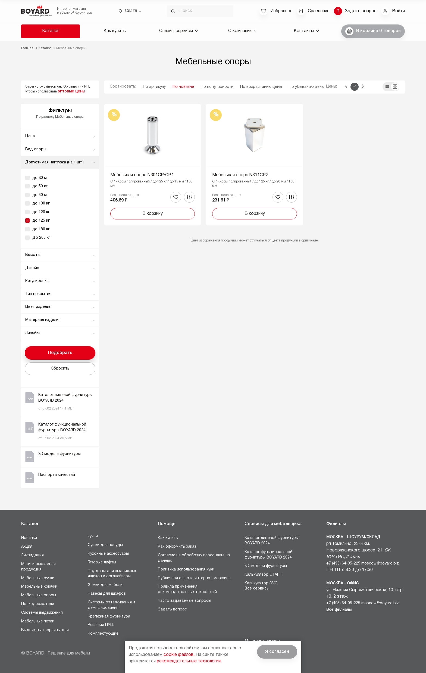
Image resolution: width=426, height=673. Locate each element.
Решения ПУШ (101, 625)
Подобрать (60, 353)
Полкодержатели (37, 604)
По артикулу (154, 87)
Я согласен (277, 652)
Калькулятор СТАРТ (263, 574)
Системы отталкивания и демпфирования (111, 605)
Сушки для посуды (105, 545)
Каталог (50, 31)
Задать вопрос (172, 609)
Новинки (29, 538)
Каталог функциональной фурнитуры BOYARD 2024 (268, 554)
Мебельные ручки (37, 578)
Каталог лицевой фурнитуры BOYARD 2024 (272, 540)
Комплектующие (103, 633)
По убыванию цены (306, 87)
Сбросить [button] (60, 368)
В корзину (152, 214)
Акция (26, 546)
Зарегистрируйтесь (40, 86)
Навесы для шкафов (107, 594)
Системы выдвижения (42, 613)
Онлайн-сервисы (178, 31)
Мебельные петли (37, 621)
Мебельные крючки (39, 586)
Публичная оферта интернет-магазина (194, 578)
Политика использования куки (186, 569)
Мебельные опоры (38, 595)
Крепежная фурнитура (109, 616)
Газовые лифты (102, 562)
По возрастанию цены (261, 87)
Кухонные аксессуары (108, 554)
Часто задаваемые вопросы (184, 601)
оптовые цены (71, 91)
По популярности (217, 87)
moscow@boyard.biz (380, 563)
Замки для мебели (105, 585)
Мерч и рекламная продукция (38, 566)
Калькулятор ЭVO (261, 583)
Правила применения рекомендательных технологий (187, 589)
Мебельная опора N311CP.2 (240, 175)
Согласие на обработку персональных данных (194, 558)
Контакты (306, 31)
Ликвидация (32, 555)
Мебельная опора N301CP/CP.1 (142, 175)
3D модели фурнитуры (266, 566)
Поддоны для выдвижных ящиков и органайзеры (112, 573)
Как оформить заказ (177, 546)
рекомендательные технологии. (189, 661)
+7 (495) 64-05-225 (343, 563)
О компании (242, 31)
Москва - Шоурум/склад (353, 537)
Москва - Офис (342, 583)
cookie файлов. (179, 655)
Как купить (115, 31)
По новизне (183, 87)
